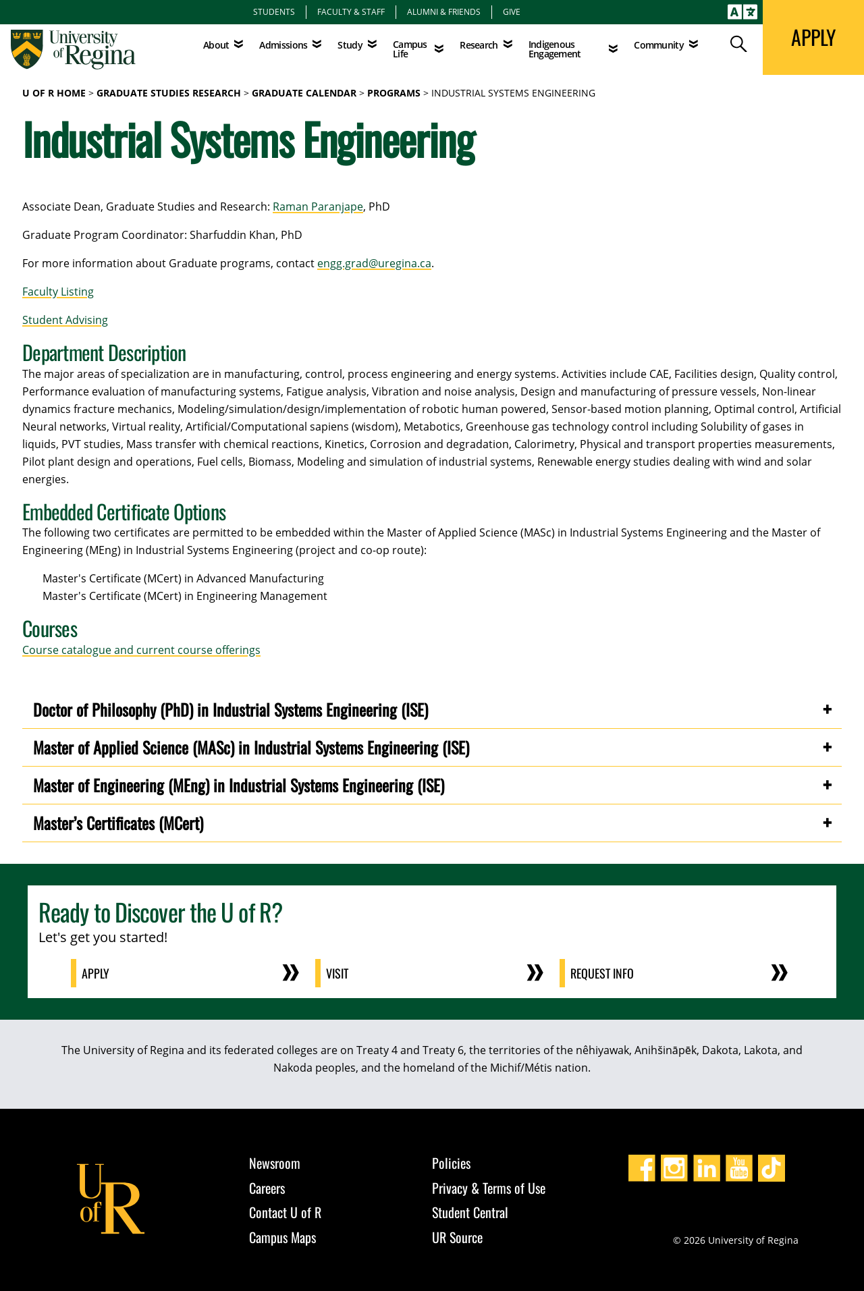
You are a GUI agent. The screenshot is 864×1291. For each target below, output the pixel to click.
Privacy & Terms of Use (488, 1188)
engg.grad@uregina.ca (374, 263)
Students (274, 11)
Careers (267, 1188)
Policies (451, 1163)
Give (511, 11)
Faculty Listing (58, 291)
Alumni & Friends (444, 11)
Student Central (470, 1212)
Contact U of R (285, 1212)
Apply (95, 973)
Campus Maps (282, 1237)
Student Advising (65, 319)
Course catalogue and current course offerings (141, 649)
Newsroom (274, 1163)
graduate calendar (304, 92)
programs (394, 92)
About (216, 44)
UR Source (457, 1237)
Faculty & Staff (351, 11)
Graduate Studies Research (169, 92)
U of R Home (54, 92)
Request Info (602, 973)
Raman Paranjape (318, 206)
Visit (337, 973)
